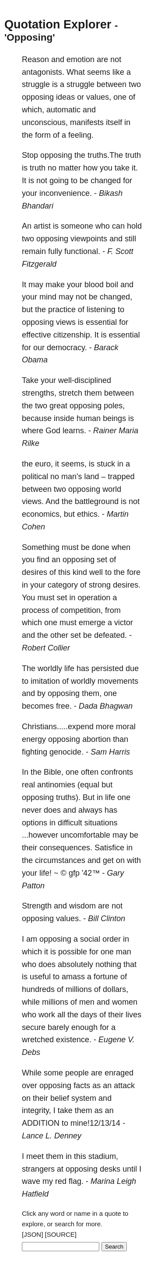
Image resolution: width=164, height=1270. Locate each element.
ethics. (88, 514)
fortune (106, 976)
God (52, 430)
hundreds (38, 989)
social (90, 939)
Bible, (53, 772)
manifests (87, 122)
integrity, (36, 1110)
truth (133, 155)
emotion (80, 59)
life (69, 668)
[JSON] (32, 1234)
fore (133, 572)
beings (114, 418)
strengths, (39, 393)
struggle (36, 84)
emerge (92, 622)
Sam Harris (110, 752)
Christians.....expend (58, 726)
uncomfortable (85, 835)
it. (135, 168)
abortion (96, 739)
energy (34, 739)
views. (33, 501)
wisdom (82, 905)
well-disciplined (84, 380)
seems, (74, 463)
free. (64, 706)
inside (64, 418)
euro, (44, 463)
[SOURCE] (61, 1234)
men (86, 1002)
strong (100, 585)
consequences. (65, 847)
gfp (74, 873)
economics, (42, 514)
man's (71, 476)
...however (40, 835)
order (111, 939)
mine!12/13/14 (95, 1123)
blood (94, 284)
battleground (97, 501)
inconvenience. (65, 193)
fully (55, 251)
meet (35, 1156)
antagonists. (43, 72)
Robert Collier (46, 648)
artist (42, 226)
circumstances (60, 860)
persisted (107, 668)
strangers (38, 1169)
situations (101, 822)
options (34, 822)
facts (81, 1085)
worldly (50, 668)
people (77, 1072)
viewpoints (88, 238)
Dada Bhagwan (106, 706)
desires (34, 572)
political (35, 476)
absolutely (75, 964)
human (89, 418)
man (123, 951)
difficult (70, 822)
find (43, 559)
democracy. (67, 347)
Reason (35, 59)
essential (101, 322)
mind (47, 296)
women (124, 1002)
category (63, 585)
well (96, 572)
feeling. (81, 135)
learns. (74, 430)
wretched (38, 1039)
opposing (38, 97)
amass (73, 976)
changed (106, 180)
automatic (63, 109)
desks (110, 1169)
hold (134, 226)
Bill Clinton (106, 918)
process (35, 610)
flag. (76, 1181)
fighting (34, 752)
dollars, (115, 989)
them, (91, 693)
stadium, (103, 1156)
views (66, 322)
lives (133, 1014)
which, (33, 109)
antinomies (56, 784)
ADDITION (40, 1123)
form (43, 135)
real (28, 784)
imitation (45, 681)
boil (112, 284)
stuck (106, 463)
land (91, 476)
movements (118, 681)
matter (70, 168)
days (88, 1014)
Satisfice (109, 847)
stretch (70, 393)
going (59, 180)
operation (93, 597)
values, (98, 97)
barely (58, 1027)
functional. (82, 251)
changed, (116, 296)
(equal (88, 784)
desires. (126, 585)
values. (68, 918)
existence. (73, 1039)
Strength (37, 905)
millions (79, 989)
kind (80, 572)
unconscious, (45, 122)
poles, (114, 405)
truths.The (105, 155)
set (102, 559)
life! (45, 873)
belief (59, 1098)
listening (101, 309)
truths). (68, 797)
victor (123, 622)
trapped (121, 476)
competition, (81, 610)
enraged (119, 1072)
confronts (117, 772)
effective (36, 335)
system (83, 1098)
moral (126, 726)
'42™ (91, 873)
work (46, 1014)
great (58, 405)
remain (34, 251)
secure (33, 1027)
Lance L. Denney (51, 1135)
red (60, 1181)
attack (124, 1085)
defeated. (110, 635)
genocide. (66, 752)
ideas (65, 97)
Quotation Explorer (58, 24)
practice (62, 309)
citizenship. (72, 335)
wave (31, 1181)
